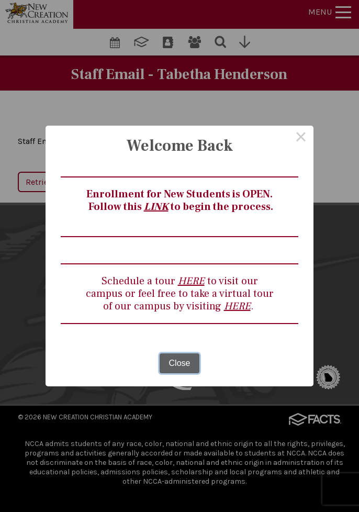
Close (179, 363)
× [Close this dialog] (301, 138)
